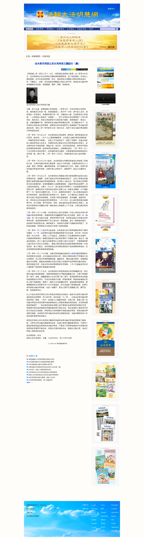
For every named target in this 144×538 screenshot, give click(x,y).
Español (94, 523)
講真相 (74, 253)
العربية (94, 505)
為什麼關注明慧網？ (33, 516)
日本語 (103, 523)
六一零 (36, 233)
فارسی (94, 527)
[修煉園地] (60, 29)
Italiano (103, 520)
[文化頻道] (70, 29)
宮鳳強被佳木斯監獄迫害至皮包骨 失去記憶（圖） (45, 367)
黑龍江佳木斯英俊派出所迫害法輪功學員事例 (43, 375)
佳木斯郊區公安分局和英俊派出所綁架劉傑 (42, 372)
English (94, 520)
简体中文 (85, 509)
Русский (114, 509)
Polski (103, 531)
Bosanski (95, 509)
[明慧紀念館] (81, 29)
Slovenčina (114, 512)
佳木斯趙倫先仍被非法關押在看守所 (40, 364)
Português (114, 505)
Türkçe (113, 523)
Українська (114, 527)
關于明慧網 (30, 509)
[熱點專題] (39, 29)
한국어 (103, 527)
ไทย (112, 520)
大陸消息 (46, 56)
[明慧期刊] (50, 29)
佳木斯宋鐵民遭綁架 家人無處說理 (40, 380)
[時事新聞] (28, 29)
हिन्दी (102, 509)
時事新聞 (36, 56)
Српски (113, 516)
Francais (94, 531)
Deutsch (94, 516)
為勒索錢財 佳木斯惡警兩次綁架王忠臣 (41, 359)
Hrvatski (103, 512)
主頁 (28, 56)
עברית (103, 505)
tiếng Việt (114, 531)
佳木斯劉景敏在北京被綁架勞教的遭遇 (41, 362)
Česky (94, 512)
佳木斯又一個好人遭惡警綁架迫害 (39, 369)
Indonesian (104, 516)
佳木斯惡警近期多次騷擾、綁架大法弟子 (41, 377)
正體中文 (85, 505)
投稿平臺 (29, 512)
